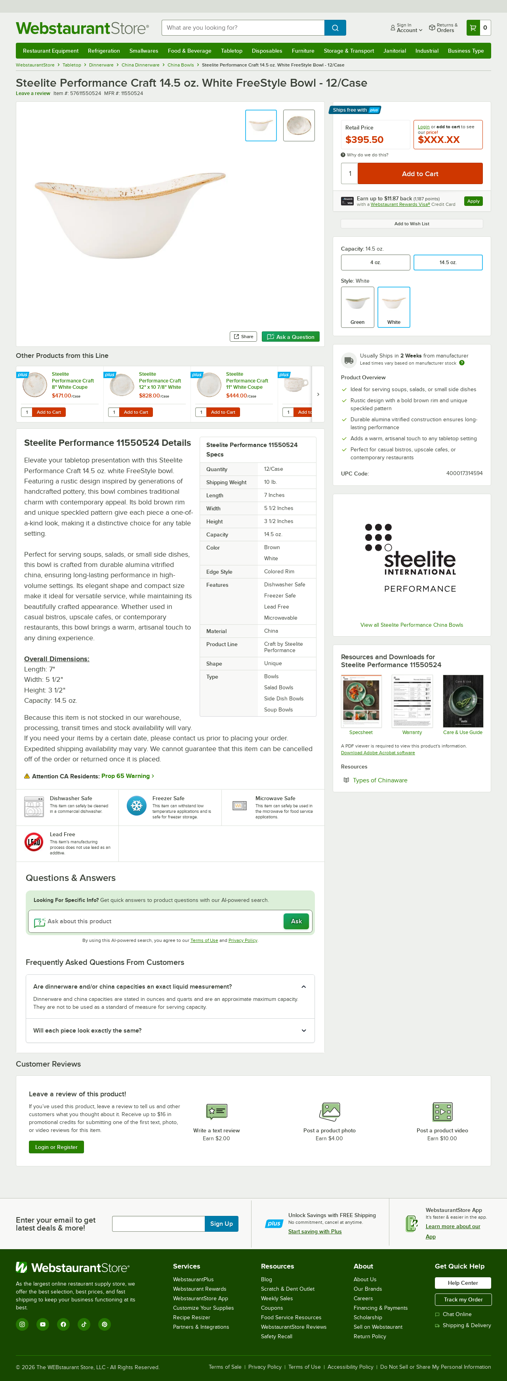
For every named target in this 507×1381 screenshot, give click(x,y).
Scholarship (368, 1317)
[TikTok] (84, 1324)
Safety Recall (276, 1336)
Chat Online (453, 1314)
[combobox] (243, 28)
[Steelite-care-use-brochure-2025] (463, 705)
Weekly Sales (277, 1298)
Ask (296, 921)
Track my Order (463, 1299)
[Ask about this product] (170, 921)
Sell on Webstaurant (378, 1327)
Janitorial (394, 51)
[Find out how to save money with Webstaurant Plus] (23, 375)
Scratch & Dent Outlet (287, 1289)
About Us (365, 1279)
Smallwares (144, 51)
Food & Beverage (190, 51)
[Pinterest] (104, 1324)
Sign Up (221, 1223)
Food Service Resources (291, 1317)
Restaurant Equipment (50, 51)
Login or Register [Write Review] (56, 1147)
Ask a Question (290, 336)
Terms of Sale (225, 1367)
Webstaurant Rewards (200, 1289)
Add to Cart (49, 412)
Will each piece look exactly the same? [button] (87, 1030)
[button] (261, 125)
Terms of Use (204, 940)
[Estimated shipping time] (461, 362)
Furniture (303, 51)
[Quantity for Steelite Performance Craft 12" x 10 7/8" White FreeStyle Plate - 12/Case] (113, 412)
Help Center (463, 1283)
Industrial (427, 51)
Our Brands (368, 1289)
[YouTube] (42, 1324)
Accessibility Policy (351, 1367)
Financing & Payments (381, 1308)
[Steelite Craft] (361, 705)
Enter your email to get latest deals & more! (55, 1224)
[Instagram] (22, 1324)
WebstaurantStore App (200, 1298)
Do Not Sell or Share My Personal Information (435, 1367)
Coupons (272, 1308)
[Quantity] (350, 173)
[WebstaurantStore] (81, 1267)
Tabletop (231, 51)
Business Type (466, 51)
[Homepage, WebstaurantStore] (82, 28)
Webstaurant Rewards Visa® (400, 204)
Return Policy (370, 1336)
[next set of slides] (318, 394)
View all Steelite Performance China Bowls (411, 625)
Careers (363, 1298)
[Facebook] (63, 1324)
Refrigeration (104, 51)
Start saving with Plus (315, 1231)
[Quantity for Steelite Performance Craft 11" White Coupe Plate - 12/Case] (200, 412)
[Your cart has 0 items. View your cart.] (479, 28)
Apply (475, 202)
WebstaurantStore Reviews (294, 1327)
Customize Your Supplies (203, 1308)
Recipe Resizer (191, 1317)
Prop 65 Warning (125, 776)
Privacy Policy (243, 940)
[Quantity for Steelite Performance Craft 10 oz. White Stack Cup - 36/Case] (288, 412)
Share (243, 336)
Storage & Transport (349, 51)
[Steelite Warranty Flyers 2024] (412, 705)
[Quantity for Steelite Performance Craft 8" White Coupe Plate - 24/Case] (26, 412)
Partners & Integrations (201, 1327)
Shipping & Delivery (463, 1325)
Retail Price (359, 127)
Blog (266, 1279)
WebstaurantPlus (193, 1279)
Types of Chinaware (404, 780)
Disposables (267, 51)
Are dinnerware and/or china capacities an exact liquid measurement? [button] (132, 986)
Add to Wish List (412, 223)
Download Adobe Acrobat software (378, 752)
